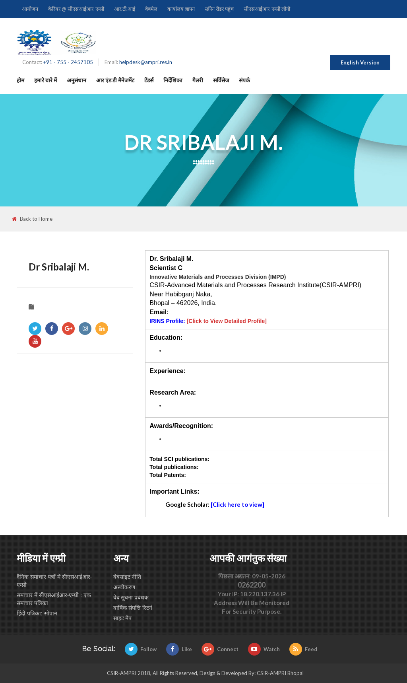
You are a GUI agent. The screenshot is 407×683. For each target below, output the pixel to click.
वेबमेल (151, 9)
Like (179, 649)
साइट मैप (122, 618)
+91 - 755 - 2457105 (68, 62)
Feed (303, 649)
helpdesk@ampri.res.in (145, 62)
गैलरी (197, 80)
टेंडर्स (148, 80)
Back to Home (32, 219)
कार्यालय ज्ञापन (181, 9)
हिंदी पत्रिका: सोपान (37, 613)
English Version (360, 62)
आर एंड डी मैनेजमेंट (115, 80)
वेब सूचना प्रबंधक (131, 597)
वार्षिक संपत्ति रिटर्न (133, 608)
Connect (220, 649)
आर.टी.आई (124, 9)
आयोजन (30, 9)
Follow (141, 649)
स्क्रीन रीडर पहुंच (219, 9)
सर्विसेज (221, 80)
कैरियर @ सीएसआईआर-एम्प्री (76, 9)
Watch (264, 649)
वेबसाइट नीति (127, 577)
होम (20, 80)
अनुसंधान (76, 80)
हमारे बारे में (45, 80)
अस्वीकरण (124, 587)
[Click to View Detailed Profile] (227, 321)
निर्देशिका (172, 80)
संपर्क (244, 80)
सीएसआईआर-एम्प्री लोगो (267, 9)
